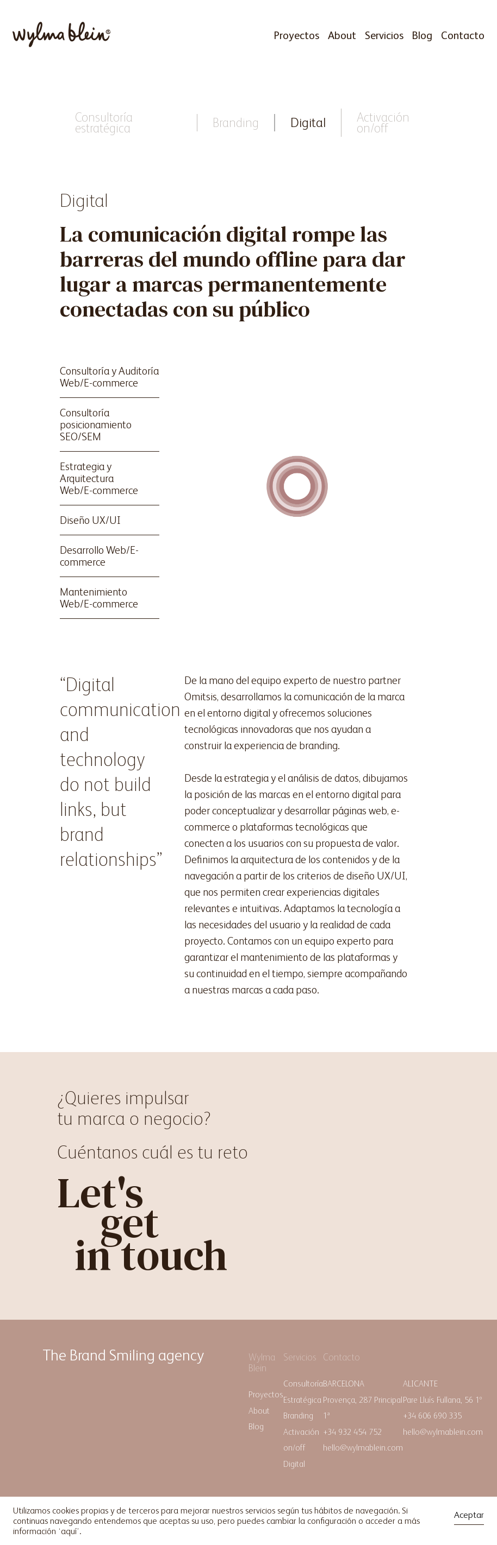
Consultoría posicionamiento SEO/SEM (96, 424)
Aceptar (469, 1515)
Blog (422, 35)
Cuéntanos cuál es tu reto (152, 1152)
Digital (308, 122)
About (342, 35)
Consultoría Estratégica (303, 1391)
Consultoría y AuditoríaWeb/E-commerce (109, 377)
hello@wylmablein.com (363, 1447)
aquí (69, 1531)
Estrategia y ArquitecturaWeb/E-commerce (99, 478)
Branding (236, 122)
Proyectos (296, 35)
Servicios (384, 35)
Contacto (462, 35)
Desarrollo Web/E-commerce (99, 556)
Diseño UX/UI (90, 520)
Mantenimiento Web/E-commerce (99, 598)
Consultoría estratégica (104, 122)
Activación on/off (383, 122)
